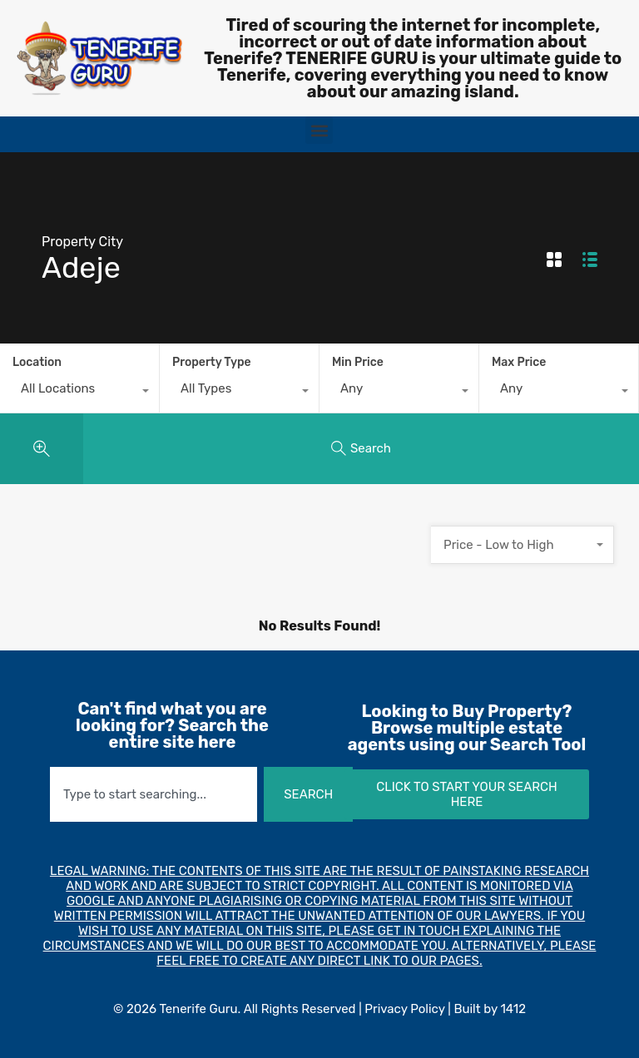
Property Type (211, 362)
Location (37, 362)
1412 (513, 1008)
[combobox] (79, 393)
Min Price (358, 362)
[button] (319, 130)
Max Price (519, 362)
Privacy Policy (404, 1008)
